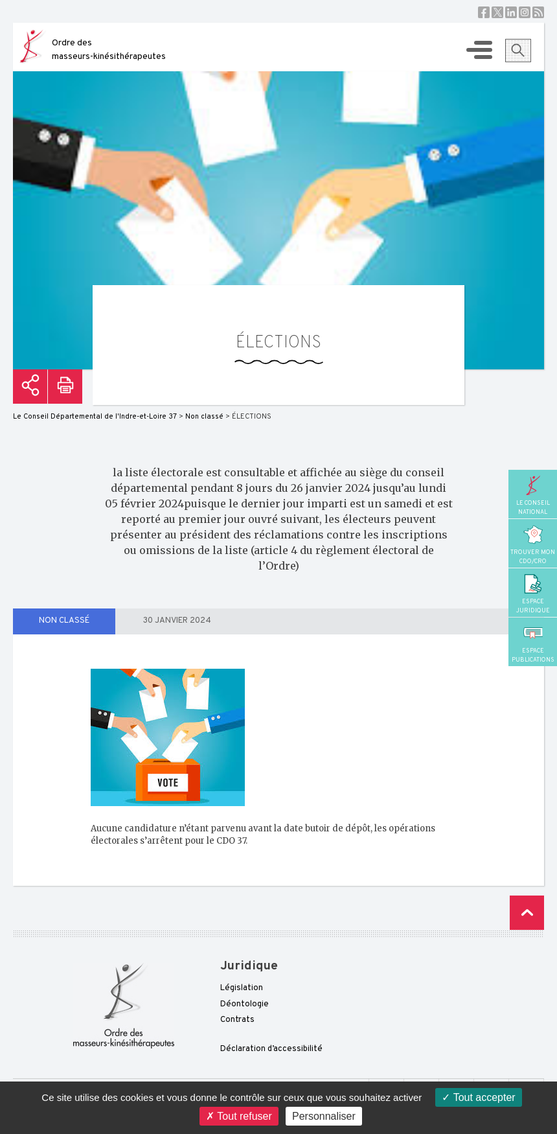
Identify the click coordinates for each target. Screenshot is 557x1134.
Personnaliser (324, 1116)
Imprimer (65, 386)
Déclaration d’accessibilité (271, 1049)
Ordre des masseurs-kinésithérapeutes (109, 50)
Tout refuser (239, 1116)
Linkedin (511, 12)
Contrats (237, 1020)
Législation (241, 988)
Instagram (524, 12)
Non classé (64, 621)
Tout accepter (478, 1097)
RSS (538, 12)
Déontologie (244, 1004)
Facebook (484, 12)
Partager (30, 386)
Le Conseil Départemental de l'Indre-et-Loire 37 (95, 416)
